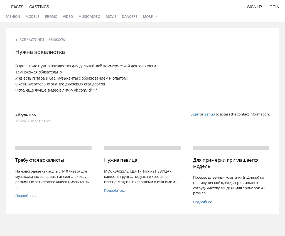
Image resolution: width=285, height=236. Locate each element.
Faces (17, 6)
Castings (39, 6)
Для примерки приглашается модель (226, 163)
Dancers (129, 16)
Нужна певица (120, 160)
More (150, 16)
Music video (89, 16)
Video (68, 16)
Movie (111, 16)
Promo (51, 16)
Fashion (13, 16)
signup (209, 114)
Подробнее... (25, 196)
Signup (254, 6)
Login (273, 6)
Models (33, 16)
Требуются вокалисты (39, 160)
